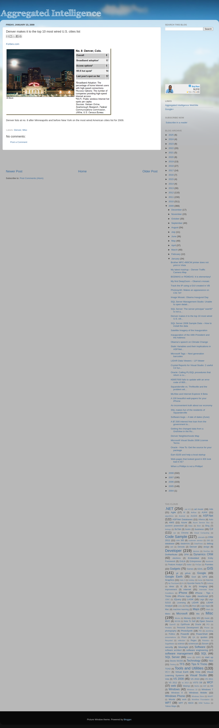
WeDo (196, 686)
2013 (171, 188)
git (177, 573)
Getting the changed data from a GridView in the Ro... (187, 430)
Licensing (181, 602)
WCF (210, 682)
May (173, 241)
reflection (181, 640)
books (188, 529)
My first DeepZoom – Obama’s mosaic (190, 281)
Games (190, 569)
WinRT (210, 696)
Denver (17, 130)
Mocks (177, 618)
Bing (207, 526)
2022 (171, 148)
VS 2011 (209, 679)
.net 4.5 (187, 509)
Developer (173, 551)
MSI (198, 618)
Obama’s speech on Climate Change (189, 342)
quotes (203, 637)
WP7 (168, 702)
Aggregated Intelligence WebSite (181, 105)
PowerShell (202, 634)
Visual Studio (198, 675)
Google (201, 573)
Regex (194, 640)
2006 (171, 482)
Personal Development (188, 627)
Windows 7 (207, 689)
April (174, 245)
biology (168, 529)
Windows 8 (177, 693)
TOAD (168, 669)
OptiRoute (185, 624)
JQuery (177, 599)
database (170, 543)
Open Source (206, 621)
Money (187, 618)
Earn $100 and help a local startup (188, 454)
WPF (181, 703)
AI (184, 512)
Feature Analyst (175, 564)
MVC (167, 621)
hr (183, 583)
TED (211, 661)
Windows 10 (192, 690)
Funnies (209, 564)
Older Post (150, 171)
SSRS (198, 657)
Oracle (198, 624)
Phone (206, 628)
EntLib (182, 561)
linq (187, 606)
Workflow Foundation (201, 699)
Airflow (193, 512)
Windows (174, 689)
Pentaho (168, 628)
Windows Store (198, 696)
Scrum (205, 643)
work (184, 699)
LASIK (190, 599)
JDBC (167, 599)
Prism (184, 637)
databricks (185, 543)
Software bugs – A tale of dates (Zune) (190, 417)
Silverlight (183, 647)
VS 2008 (178, 678)
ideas (171, 586)
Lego (202, 599)
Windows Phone (175, 695)
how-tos (209, 580)
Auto (211, 519)
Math (208, 609)
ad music (199, 509)
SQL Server (172, 657)
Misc (25, 130)
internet (187, 589)
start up (209, 657)
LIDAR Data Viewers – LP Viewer (188, 360)
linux (194, 606)
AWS (171, 522)
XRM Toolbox (204, 703)
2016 (171, 175)
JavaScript (202, 596)
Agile (173, 512)
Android (182, 516)
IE (181, 586)
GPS (204, 577)
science (181, 643)
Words (172, 699)
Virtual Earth (182, 672)
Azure (184, 522)
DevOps (206, 551)
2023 (171, 144)
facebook (209, 561)
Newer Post (14, 171)
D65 (208, 540)
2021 (171, 152)
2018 (171, 166)
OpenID (172, 624)
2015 (171, 179)
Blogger (127, 719)
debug (210, 543)
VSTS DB (197, 682)
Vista (197, 672)
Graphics (169, 580)
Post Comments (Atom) (31, 178)
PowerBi (185, 634)
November (176, 214)
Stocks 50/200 (176, 661)
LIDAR (195, 602)
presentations (170, 637)
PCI (208, 624)
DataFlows (198, 544)
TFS (182, 664)
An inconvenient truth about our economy (191, 405)
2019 (171, 161)
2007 (171, 477)
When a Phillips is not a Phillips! (187, 466)
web (173, 685)
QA (194, 637)
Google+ (169, 109)
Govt (194, 577)
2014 (171, 184)
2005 (171, 486)
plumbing (209, 631)
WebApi (186, 686)
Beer (199, 526)
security (169, 647)
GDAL (200, 569)
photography (171, 631)
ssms (189, 657)
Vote (167, 679)
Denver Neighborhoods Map (185, 436)
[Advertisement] (81, 160)
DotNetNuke (171, 554)
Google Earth (173, 576)
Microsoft (181, 613)
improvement (171, 589)
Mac (167, 609)
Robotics (205, 640)
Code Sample (176, 537)
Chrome (184, 533)
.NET (169, 509)
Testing (173, 664)
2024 (171, 139)
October (175, 218)
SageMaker (169, 644)
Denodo (181, 547)
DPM (186, 554)
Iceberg (210, 583)
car (174, 533)
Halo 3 (182, 580)
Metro (167, 614)
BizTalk (178, 529)
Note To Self (189, 621)
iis (190, 586)
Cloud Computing (201, 533)
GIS (210, 568)
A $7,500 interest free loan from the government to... (188, 423)
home (200, 580)
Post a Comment (18, 142)
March (174, 249)
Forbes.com (12, 44)
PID (200, 631)
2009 (171, 206)
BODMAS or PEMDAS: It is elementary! (191, 276)
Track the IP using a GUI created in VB (190, 285)
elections (177, 558)
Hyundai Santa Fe (195, 583)
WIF (205, 686)
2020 (171, 157)
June (174, 236)
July (173, 232)
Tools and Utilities (189, 668)
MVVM (177, 621)
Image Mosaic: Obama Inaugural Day (190, 297)
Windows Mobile (198, 692)
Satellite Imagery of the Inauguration (189, 330)
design (207, 547)
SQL (204, 653)
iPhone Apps (184, 596)
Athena (201, 519)
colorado (201, 537)
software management (179, 653)
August (175, 227)
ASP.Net (208, 515)
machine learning (181, 609)
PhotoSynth (187, 630)
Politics (172, 634)
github (188, 573)
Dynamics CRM (203, 554)
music (207, 618)
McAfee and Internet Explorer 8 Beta (189, 394)
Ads (211, 509)
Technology (193, 660)
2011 (171, 197)
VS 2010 (195, 679)
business (199, 529)
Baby (190, 526)
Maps (196, 609)
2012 (171, 192)
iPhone (183, 592)
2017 (171, 170)
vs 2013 (185, 683)
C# (211, 528)
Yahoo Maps (170, 706)
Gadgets (175, 568)
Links (180, 606)
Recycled (169, 640)
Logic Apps (205, 606)
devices (196, 551)
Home (82, 171)
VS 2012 (173, 682)
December (176, 209)
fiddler (189, 565)
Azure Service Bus (201, 523)
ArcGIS (194, 516)
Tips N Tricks (199, 664)
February (176, 254)
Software (200, 646)
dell (171, 547)
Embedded (193, 558)
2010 (171, 201)
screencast (193, 643)
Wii (211, 686)
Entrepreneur (195, 561)
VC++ (167, 672)
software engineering (197, 650)
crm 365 (180, 540)
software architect (173, 650)
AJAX (204, 512)
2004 (171, 490)
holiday (191, 580)
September (177, 223)
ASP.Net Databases (183, 519)
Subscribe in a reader (176, 122)
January (175, 258)
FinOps (198, 565)
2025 (171, 135)
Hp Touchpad (173, 583)
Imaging (203, 586)
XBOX (191, 703)
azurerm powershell (174, 526)
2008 (171, 473)
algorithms (169, 516)
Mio (198, 614)
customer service (196, 540)
